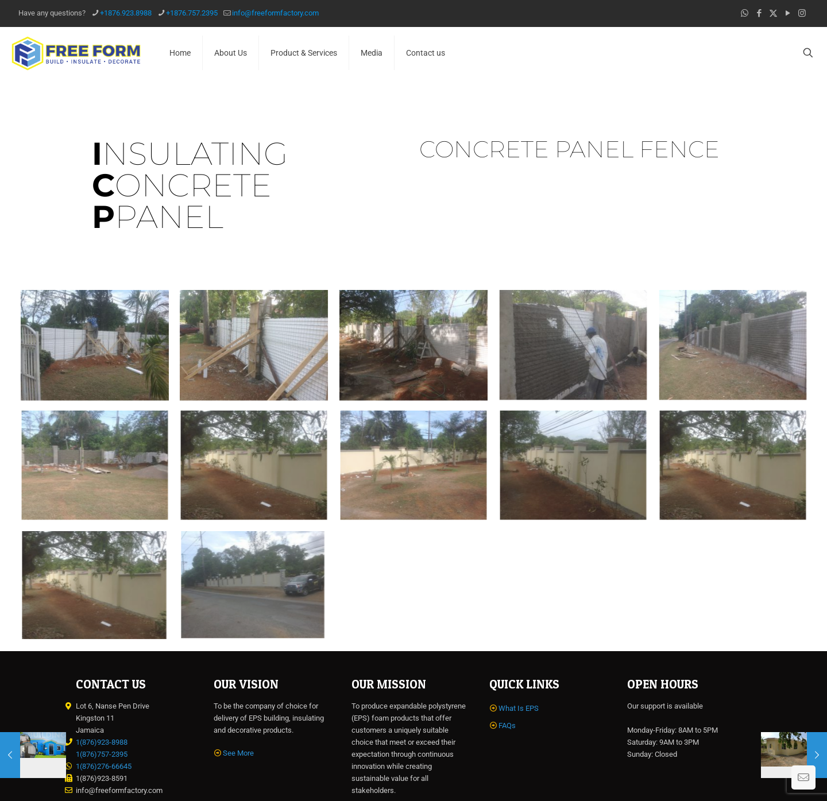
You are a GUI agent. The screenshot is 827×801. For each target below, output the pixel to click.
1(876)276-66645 (104, 766)
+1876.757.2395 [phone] (192, 13)
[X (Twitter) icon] (773, 13)
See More (238, 753)
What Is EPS (518, 708)
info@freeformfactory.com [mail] (275, 13)
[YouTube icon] (787, 13)
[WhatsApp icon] (744, 13)
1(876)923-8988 (101, 742)
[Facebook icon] (759, 13)
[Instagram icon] (802, 13)
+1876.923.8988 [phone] (126, 13)
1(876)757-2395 (101, 754)
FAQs (507, 725)
